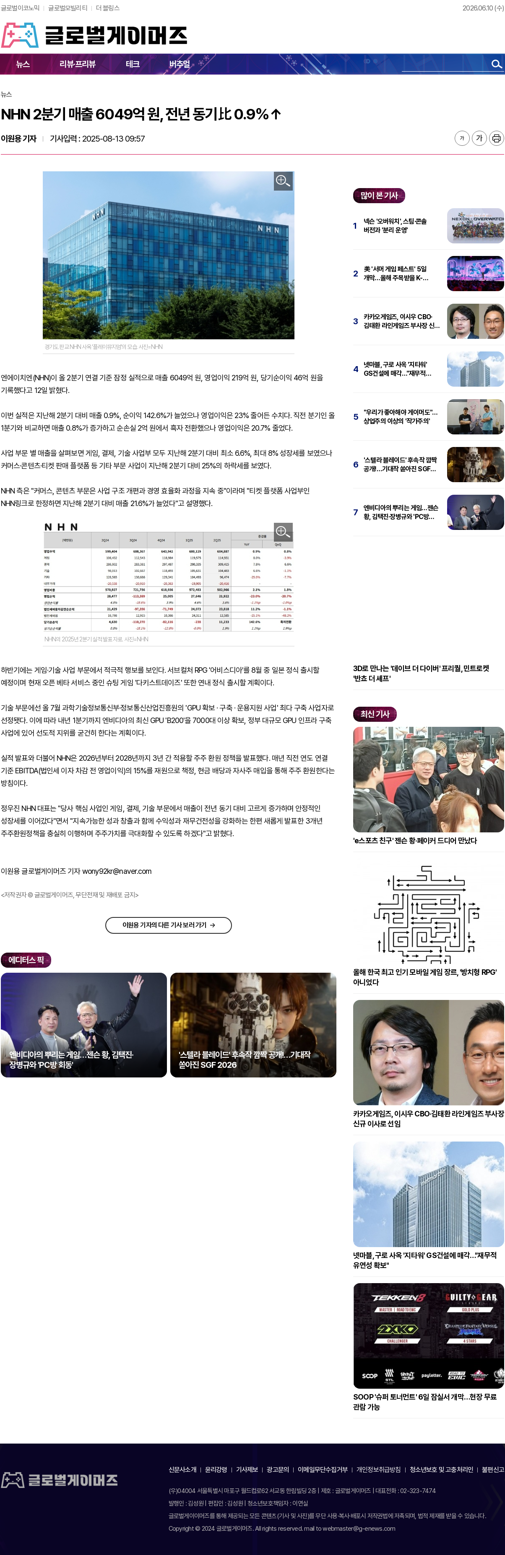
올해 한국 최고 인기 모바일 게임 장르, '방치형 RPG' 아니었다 (425, 977)
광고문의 (278, 1470)
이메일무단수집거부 (323, 1470)
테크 (132, 64)
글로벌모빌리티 (67, 8)
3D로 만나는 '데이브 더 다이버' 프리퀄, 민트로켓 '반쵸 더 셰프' (421, 673)
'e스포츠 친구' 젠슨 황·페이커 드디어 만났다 (415, 840)
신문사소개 (182, 1470)
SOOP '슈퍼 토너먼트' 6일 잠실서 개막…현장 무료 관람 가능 (425, 1401)
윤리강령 (216, 1470)
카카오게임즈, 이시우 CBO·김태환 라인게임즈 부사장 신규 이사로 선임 (402, 321)
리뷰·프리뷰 (77, 64)
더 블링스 (108, 8)
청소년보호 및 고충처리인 (442, 1470)
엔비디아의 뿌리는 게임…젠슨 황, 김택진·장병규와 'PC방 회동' (401, 512)
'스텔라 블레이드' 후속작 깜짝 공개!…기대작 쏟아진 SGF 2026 (400, 464)
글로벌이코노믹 (20, 8)
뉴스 (22, 64)
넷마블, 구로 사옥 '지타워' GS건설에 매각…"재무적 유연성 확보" (395, 369)
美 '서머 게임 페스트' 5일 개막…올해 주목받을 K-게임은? (395, 273)
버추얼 (179, 64)
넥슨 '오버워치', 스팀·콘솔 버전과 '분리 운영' (395, 225)
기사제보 (247, 1470)
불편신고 (493, 1470)
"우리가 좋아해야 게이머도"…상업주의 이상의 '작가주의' (400, 416)
